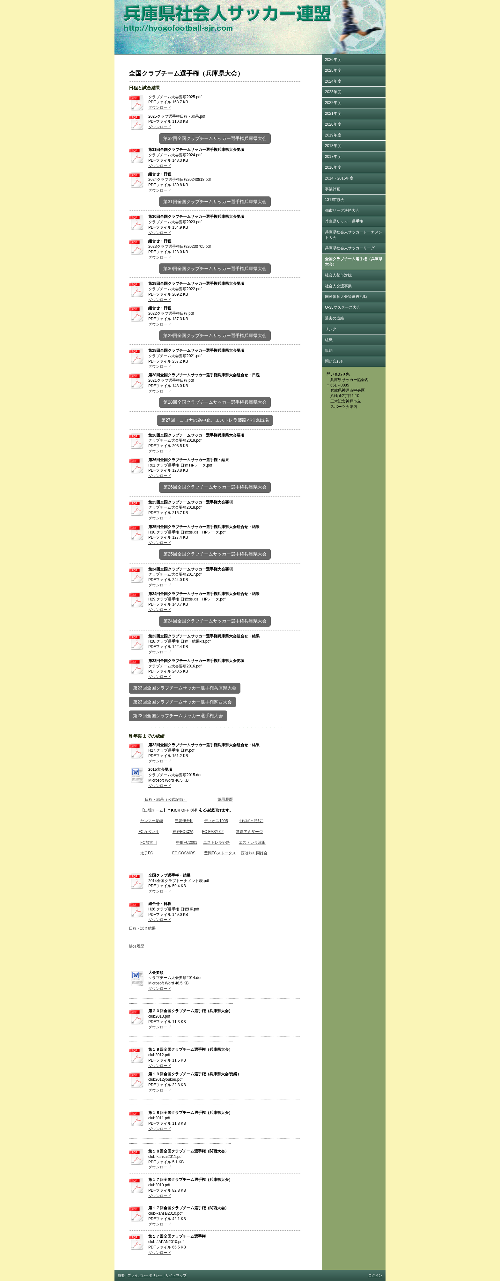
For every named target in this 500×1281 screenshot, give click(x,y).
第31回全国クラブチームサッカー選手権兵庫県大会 (215, 201)
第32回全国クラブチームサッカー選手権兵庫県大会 (215, 138)
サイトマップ (176, 1275)
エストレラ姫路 (216, 842)
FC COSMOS (183, 853)
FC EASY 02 (213, 831)
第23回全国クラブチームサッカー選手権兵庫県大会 (184, 687)
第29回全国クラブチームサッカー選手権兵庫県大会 (215, 335)
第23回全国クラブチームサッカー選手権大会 (178, 715)
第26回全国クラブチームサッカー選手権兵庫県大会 (215, 487)
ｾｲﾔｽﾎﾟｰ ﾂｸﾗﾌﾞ (251, 821)
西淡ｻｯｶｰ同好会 (254, 853)
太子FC (146, 853)
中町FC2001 (186, 842)
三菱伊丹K (184, 821)
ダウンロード (159, 107)
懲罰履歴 (225, 799)
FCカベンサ (148, 831)
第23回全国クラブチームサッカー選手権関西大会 (182, 701)
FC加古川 (148, 842)
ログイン (375, 1275)
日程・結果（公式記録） (165, 799)
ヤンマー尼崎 (151, 821)
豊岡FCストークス (220, 853)
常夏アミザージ (249, 831)
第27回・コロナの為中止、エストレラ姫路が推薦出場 (215, 420)
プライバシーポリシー (145, 1275)
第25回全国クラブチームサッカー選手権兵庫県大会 (215, 553)
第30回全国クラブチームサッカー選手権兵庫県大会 (215, 268)
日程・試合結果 (142, 928)
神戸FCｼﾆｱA (183, 831)
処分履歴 (136, 946)
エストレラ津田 (252, 842)
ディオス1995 (216, 821)
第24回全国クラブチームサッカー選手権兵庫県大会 (215, 620)
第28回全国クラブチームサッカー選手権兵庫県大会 (215, 402)
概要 (121, 1275)
